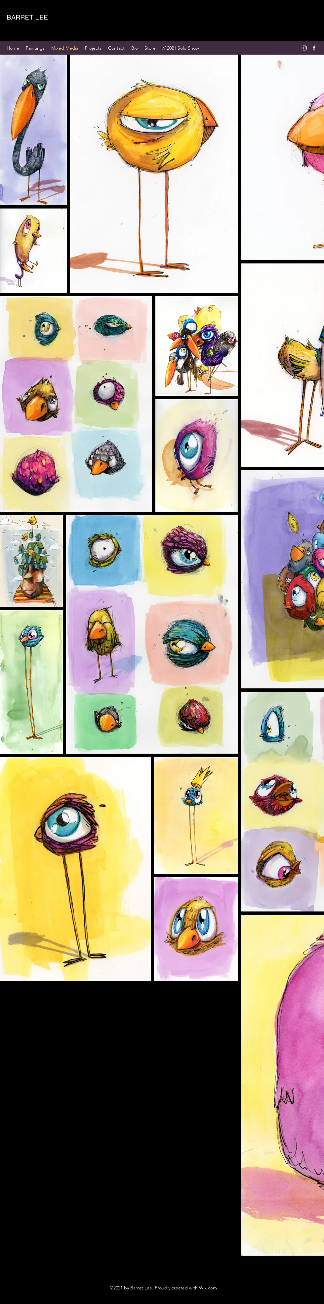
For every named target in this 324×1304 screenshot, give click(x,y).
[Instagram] (304, 48)
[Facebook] (314, 48)
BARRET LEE (27, 17)
